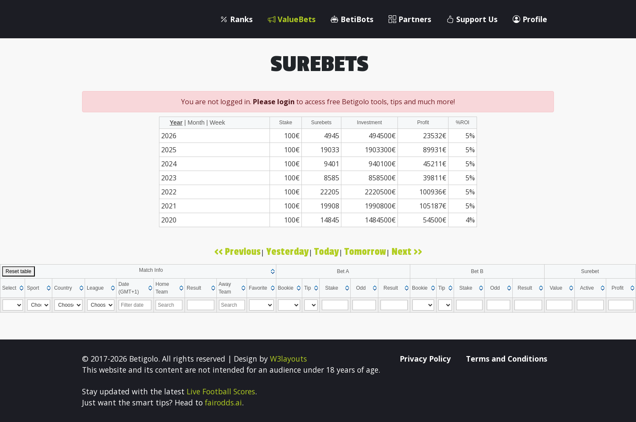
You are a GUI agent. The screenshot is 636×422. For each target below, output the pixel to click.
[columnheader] (138, 271)
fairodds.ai (223, 402)
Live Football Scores (221, 391)
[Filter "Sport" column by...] (38, 305)
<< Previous (237, 252)
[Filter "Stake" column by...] (335, 305)
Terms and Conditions (506, 359)
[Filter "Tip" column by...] (311, 305)
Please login (274, 101)
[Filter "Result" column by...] (201, 305)
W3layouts (288, 359)
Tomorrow (365, 252)
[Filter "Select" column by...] (13, 305)
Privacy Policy (425, 359)
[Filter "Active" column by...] (590, 305)
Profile (530, 19)
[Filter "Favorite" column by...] (261, 305)
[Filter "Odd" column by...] (364, 305)
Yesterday (287, 252)
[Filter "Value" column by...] (559, 305)
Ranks (236, 19)
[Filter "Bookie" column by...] (289, 305)
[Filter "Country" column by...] (68, 305)
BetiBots (352, 19)
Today (326, 252)
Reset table (18, 271)
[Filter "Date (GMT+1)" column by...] (135, 305)
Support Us (471, 19)
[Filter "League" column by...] (100, 305)
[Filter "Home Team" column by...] (169, 305)
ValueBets (291, 19)
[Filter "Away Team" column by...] (232, 305)
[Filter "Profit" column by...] (621, 305)
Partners (410, 19)
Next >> (407, 252)
